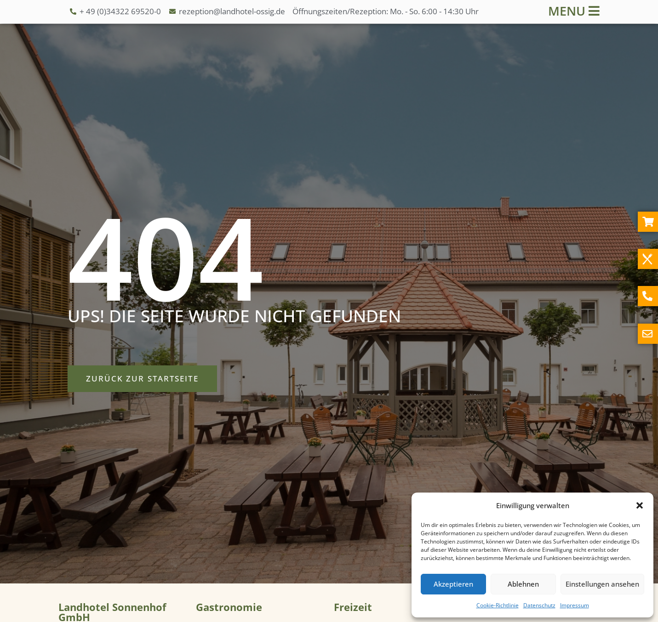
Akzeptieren (453, 583)
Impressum (574, 605)
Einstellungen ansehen (602, 583)
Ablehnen (523, 583)
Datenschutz (539, 605)
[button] (639, 505)
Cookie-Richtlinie (497, 605)
